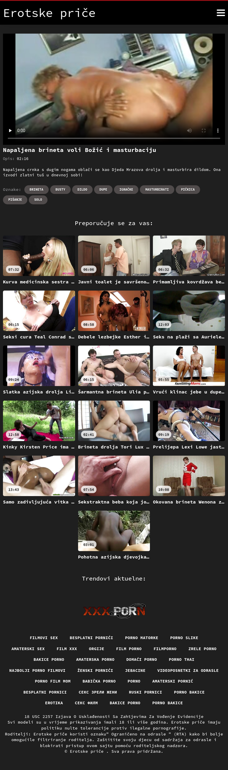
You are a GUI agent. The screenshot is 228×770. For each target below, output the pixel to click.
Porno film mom (116, 681)
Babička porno (163, 681)
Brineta (36, 189)
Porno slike (185, 637)
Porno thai (183, 659)
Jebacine (172, 670)
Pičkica (188, 189)
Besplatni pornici (92, 692)
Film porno (129, 648)
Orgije (96, 648)
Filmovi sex (43, 637)
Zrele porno (203, 648)
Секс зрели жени (145, 692)
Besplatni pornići (91, 637)
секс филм (107, 703)
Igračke (126, 189)
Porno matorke (142, 637)
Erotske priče (88, 752)
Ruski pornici (194, 692)
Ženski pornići (132, 670)
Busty (60, 189)
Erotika (75, 703)
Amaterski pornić (37, 692)
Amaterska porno (95, 659)
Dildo (82, 189)
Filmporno (165, 648)
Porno (198, 681)
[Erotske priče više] (221, 13)
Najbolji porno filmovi (73, 670)
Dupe (103, 189)
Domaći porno (142, 659)
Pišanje (15, 199)
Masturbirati (157, 189)
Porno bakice (38, 703)
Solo (38, 199)
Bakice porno (48, 659)
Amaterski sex (27, 648)
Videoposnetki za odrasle (54, 681)
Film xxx (66, 648)
